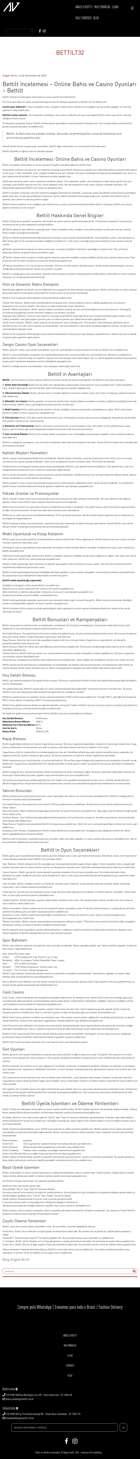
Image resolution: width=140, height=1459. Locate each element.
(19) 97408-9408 (10, 1395)
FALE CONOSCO (83, 18)
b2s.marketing (95, 1452)
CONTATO (70, 1365)
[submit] (134, 1271)
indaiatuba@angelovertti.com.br (18, 1418)
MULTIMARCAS (102, 7)
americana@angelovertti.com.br (18, 1399)
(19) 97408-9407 (10, 1414)
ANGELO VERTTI (83, 7)
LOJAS (115, 7)
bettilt (27, 265)
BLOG (96, 18)
